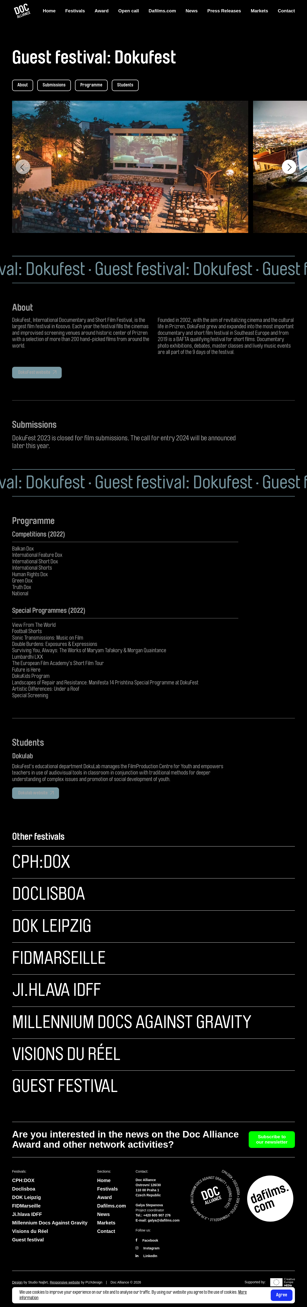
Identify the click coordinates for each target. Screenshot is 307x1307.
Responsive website (65, 1282)
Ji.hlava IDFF (56, 990)
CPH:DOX (41, 862)
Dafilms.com (162, 10)
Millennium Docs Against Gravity (132, 1022)
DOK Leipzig (51, 926)
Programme (91, 85)
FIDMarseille (59, 958)
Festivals (75, 10)
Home (49, 10)
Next (289, 167)
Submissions (54, 85)
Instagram (151, 1248)
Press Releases (224, 10)
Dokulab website (32, 808)
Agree (281, 1295)
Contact (286, 10)
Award (102, 10)
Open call (128, 10)
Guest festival (65, 1086)
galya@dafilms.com (164, 1220)
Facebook (150, 1240)
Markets (259, 10)
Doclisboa (48, 894)
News (192, 10)
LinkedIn (150, 1256)
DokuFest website (33, 387)
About (22, 85)
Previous (23, 167)
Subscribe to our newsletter (272, 1139)
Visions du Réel (66, 1054)
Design (17, 1282)
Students (125, 85)
